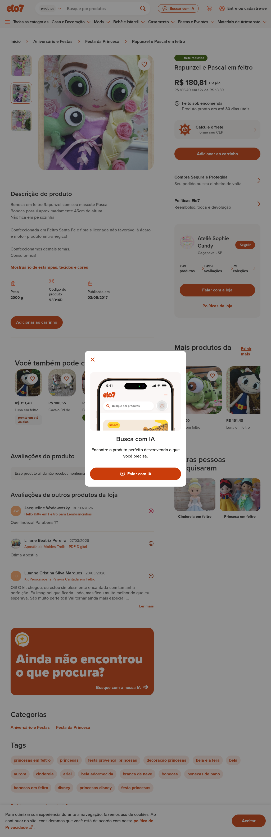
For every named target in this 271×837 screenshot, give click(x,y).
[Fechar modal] (92, 359)
